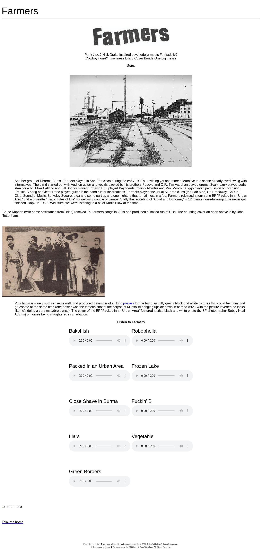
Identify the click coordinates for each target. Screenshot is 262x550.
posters (129, 303)
